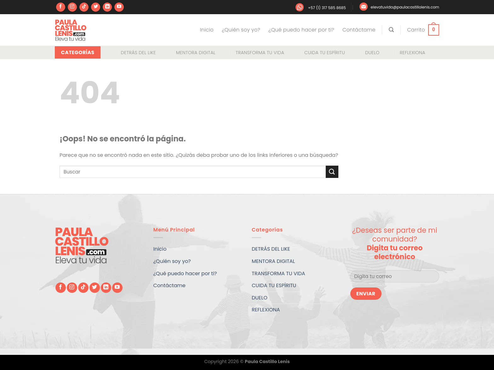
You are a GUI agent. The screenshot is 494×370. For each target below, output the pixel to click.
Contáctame (359, 29)
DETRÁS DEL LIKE (138, 52)
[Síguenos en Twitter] (95, 7)
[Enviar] (332, 172)
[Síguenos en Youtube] (118, 7)
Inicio (207, 29)
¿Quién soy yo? (241, 29)
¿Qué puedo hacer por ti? (301, 29)
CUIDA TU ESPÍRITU (324, 52)
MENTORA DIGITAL (195, 52)
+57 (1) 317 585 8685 (327, 7)
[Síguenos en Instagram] (72, 7)
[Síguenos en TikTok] (84, 7)
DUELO (372, 52)
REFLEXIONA (412, 52)
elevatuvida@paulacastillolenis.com (405, 7)
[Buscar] (391, 30)
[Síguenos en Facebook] (60, 7)
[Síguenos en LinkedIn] (107, 7)
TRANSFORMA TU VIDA (260, 52)
